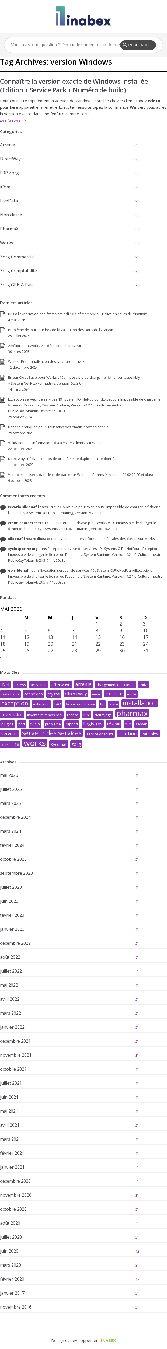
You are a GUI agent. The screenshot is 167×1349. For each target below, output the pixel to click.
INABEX (108, 1340)
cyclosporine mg (23, 548)
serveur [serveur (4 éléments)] (9, 733)
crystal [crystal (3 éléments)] (54, 694)
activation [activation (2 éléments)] (39, 684)
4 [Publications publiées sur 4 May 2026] (1, 630)
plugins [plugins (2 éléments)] (7, 724)
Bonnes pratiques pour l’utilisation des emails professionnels (58, 426)
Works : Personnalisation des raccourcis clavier (46, 361)
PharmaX (9, 228)
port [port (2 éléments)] (21, 724)
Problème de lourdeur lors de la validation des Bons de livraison (60, 329)
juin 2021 (9, 1097)
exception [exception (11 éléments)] (14, 703)
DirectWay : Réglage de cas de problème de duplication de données (63, 458)
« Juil (3, 657)
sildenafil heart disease (29, 538)
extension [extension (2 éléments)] (41, 704)
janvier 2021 (12, 1167)
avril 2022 (9, 999)
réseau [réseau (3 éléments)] (113, 723)
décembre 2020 (15, 1181)
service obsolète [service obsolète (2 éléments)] (100, 734)
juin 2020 (9, 1251)
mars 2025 (10, 803)
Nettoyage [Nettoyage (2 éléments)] (103, 714)
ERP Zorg (9, 172)
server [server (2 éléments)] (141, 724)
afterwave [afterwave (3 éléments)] (61, 684)
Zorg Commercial (17, 256)
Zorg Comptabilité (18, 270)
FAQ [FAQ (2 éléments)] (57, 704)
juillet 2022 (11, 971)
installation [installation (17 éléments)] (140, 703)
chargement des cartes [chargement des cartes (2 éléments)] (115, 684)
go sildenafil (19, 570)
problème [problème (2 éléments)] (53, 724)
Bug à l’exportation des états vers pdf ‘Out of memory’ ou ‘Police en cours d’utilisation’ (77, 313)
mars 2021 (10, 1139)
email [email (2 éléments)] (96, 694)
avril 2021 (9, 1125)
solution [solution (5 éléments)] (128, 733)
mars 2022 (10, 1013)
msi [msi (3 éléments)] (86, 714)
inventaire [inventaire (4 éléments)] (11, 714)
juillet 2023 (11, 887)
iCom (5, 186)
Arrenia (7, 144)
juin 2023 (9, 901)
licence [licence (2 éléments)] (72, 714)
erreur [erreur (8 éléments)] (114, 693)
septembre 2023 (16, 873)
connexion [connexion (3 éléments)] (33, 694)
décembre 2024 (15, 817)
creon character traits (28, 522)
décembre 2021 (15, 1041)
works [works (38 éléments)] (35, 743)
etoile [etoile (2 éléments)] (131, 694)
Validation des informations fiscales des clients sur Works (55, 442)
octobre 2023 (13, 859)
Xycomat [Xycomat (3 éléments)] (59, 744)
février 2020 (12, 1279)
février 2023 (12, 915)
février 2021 (12, 1153)
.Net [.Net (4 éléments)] (5, 684)
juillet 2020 (11, 1237)
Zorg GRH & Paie (17, 284)
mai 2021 (9, 1111)
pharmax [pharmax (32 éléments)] (132, 713)
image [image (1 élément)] (113, 704)
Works (6, 242)
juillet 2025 (11, 789)
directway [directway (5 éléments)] (76, 693)
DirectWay (10, 158)
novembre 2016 (16, 1307)
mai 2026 (9, 775)
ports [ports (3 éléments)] (35, 723)
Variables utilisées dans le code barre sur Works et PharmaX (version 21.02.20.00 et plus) (80, 474)
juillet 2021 (11, 1083)
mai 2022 (9, 985)
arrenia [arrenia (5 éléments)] (83, 684)
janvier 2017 (12, 1293)
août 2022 (10, 957)
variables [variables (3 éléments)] (150, 733)
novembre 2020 (16, 1195)
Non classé (11, 214)
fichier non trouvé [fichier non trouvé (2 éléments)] (80, 704)
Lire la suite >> (13, 120)
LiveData (9, 200)
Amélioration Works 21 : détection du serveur (44, 345)
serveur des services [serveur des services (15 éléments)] (52, 733)
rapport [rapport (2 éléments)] (72, 724)
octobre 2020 (13, 1209)
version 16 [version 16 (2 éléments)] (10, 744)
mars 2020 (10, 1265)
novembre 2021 (16, 1055)
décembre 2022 (15, 943)
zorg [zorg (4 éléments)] (76, 744)
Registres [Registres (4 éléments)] (92, 724)
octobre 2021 (13, 1069)
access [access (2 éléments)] (20, 684)
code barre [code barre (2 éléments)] (10, 694)
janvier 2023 (12, 929)
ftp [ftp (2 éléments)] (102, 704)
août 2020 (10, 1223)
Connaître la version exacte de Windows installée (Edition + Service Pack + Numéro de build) (74, 85)
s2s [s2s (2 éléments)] (128, 724)
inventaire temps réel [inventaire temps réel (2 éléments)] (44, 714)
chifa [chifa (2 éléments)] (143, 684)
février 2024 (12, 845)
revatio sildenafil (23, 506)
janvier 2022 (12, 1027)
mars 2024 (10, 831)
